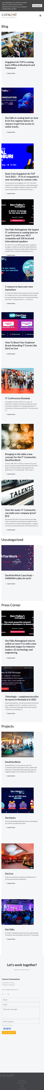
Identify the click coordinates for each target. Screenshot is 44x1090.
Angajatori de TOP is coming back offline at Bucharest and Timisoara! (20, 65)
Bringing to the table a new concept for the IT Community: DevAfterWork (20, 457)
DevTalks (10, 929)
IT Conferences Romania (17, 398)
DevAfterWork (13, 762)
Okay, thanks (37, 6)
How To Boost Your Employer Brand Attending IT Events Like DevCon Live (21, 345)
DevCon (9, 873)
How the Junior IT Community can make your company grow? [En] (20, 513)
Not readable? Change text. (7, 1025)
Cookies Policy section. (9, 9)
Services (22, 1084)
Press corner (22, 1088)
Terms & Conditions (22, 1082)
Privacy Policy (22, 1080)
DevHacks (10, 817)
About (22, 1086)
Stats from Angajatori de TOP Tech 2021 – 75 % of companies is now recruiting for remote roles (22, 176)
